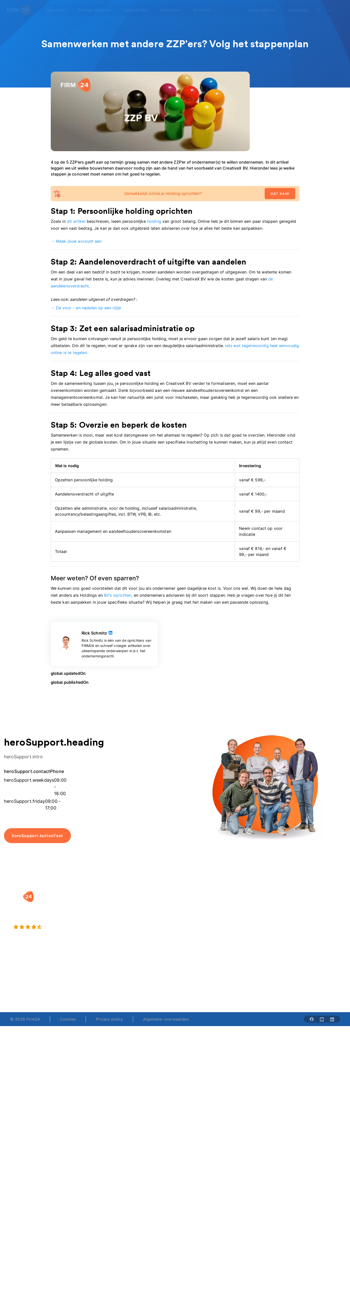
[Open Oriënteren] (173, 10)
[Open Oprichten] (58, 10)
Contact (303, 933)
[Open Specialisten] (138, 10)
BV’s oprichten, (118, 595)
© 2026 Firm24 (25, 1019)
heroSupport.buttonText (37, 835)
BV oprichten (134, 903)
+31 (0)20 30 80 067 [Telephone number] (145, 985)
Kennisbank (307, 923)
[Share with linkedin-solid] (332, 1019)
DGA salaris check (197, 913)
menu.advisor (262, 9)
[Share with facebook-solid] (312, 1019)
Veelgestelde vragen (315, 913)
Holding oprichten (139, 913)
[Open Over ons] (204, 10)
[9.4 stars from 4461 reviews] (63, 927)
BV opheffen (134, 933)
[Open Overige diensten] (97, 10)
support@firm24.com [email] (199, 985)
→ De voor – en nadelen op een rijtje (86, 307)
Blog (300, 903)
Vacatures (247, 913)
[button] (144, 894)
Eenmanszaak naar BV (143, 923)
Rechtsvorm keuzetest (201, 903)
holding (154, 221)
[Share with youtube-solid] (322, 1019)
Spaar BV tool (193, 923)
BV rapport (190, 933)
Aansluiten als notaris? (259, 923)
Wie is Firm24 (251, 903)
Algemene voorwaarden (166, 1019)
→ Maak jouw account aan (76, 241)
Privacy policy (109, 1019)
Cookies (68, 1019)
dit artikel (76, 221)
